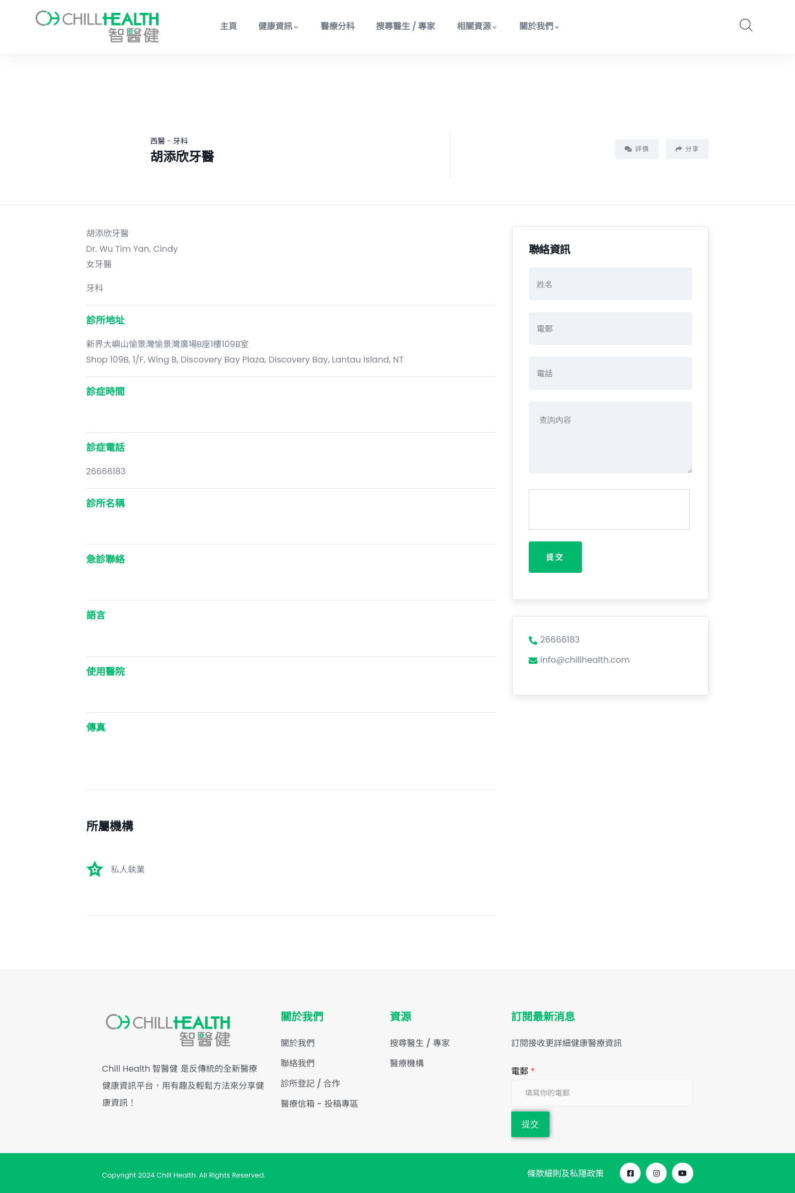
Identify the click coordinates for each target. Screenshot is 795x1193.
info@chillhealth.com (579, 661)
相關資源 (477, 26)
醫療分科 (338, 26)
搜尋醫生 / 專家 (405, 26)
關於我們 (539, 26)
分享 (687, 148)
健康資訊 (278, 26)
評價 (637, 148)
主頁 (228, 26)
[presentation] (610, 510)
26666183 (554, 640)
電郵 (523, 1071)
